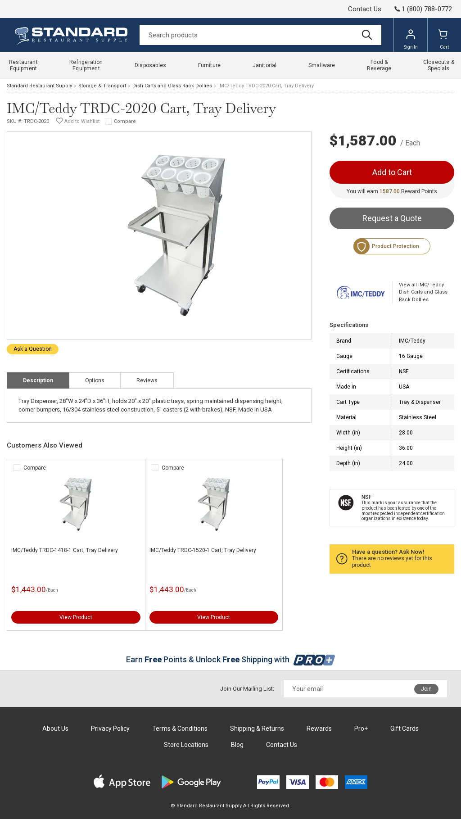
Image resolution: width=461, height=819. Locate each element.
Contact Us (364, 9)
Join (426, 689)
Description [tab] (38, 380)
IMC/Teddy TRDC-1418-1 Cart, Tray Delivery (64, 550)
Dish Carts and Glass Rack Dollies (172, 86)
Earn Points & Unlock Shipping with (230, 659)
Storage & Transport (102, 86)
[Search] (260, 35)
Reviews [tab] (147, 380)
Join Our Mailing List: (247, 688)
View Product (75, 617)
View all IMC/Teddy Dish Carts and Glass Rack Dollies (423, 292)
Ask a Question (33, 349)
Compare (125, 121)
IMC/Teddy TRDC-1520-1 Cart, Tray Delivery (202, 550)
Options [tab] (94, 380)
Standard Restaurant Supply (39, 86)
